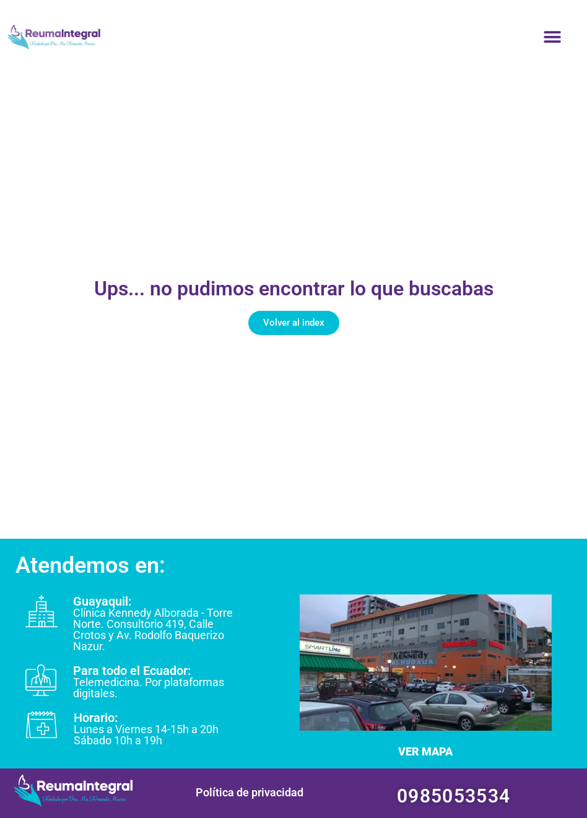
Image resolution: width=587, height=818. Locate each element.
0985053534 (453, 796)
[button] (552, 37)
